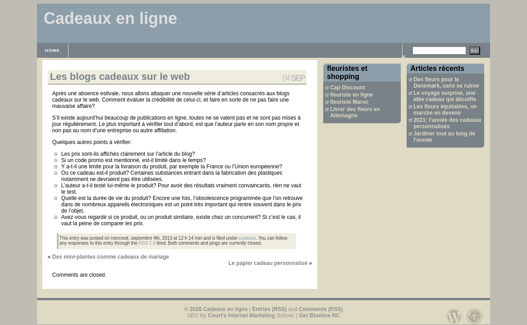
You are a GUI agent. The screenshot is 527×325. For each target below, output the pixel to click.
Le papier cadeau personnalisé (268, 263)
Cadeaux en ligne (110, 18)
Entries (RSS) (269, 309)
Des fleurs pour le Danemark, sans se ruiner (446, 82)
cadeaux (247, 238)
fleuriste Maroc (349, 102)
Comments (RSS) (321, 309)
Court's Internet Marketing (241, 315)
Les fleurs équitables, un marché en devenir (445, 109)
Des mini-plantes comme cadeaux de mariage (110, 257)
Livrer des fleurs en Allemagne (355, 112)
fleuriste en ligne (351, 95)
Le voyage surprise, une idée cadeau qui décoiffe (444, 96)
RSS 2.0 (147, 243)
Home (52, 50)
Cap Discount (347, 87)
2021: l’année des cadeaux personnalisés (447, 123)
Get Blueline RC (319, 315)
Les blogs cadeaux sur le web (120, 76)
